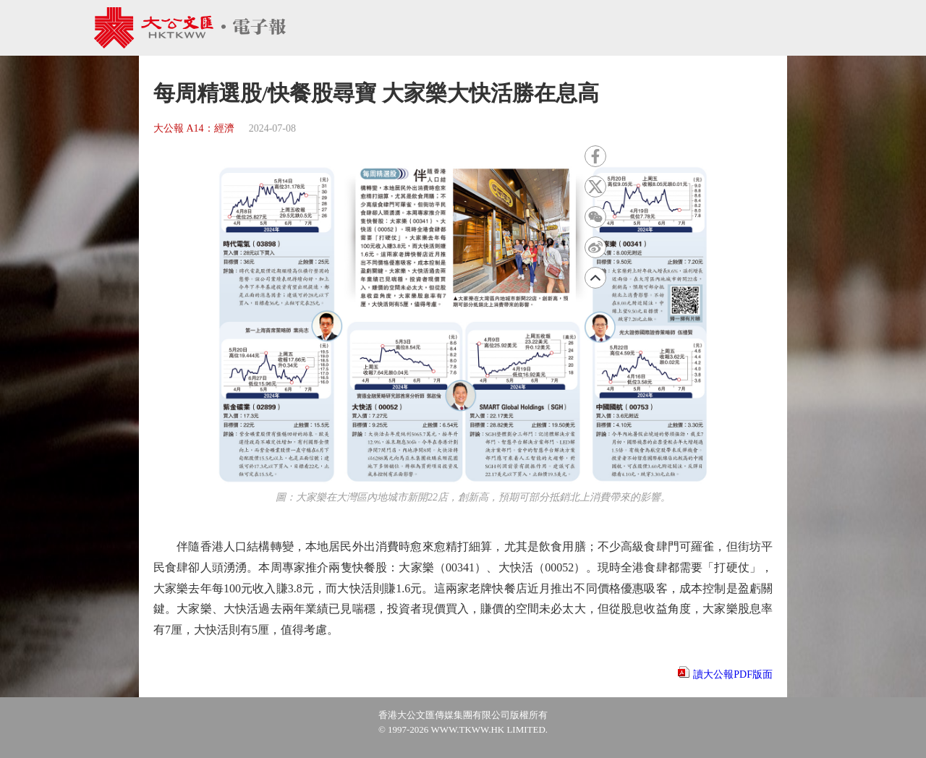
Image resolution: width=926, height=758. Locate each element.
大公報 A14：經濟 (193, 128)
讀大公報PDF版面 (733, 674)
